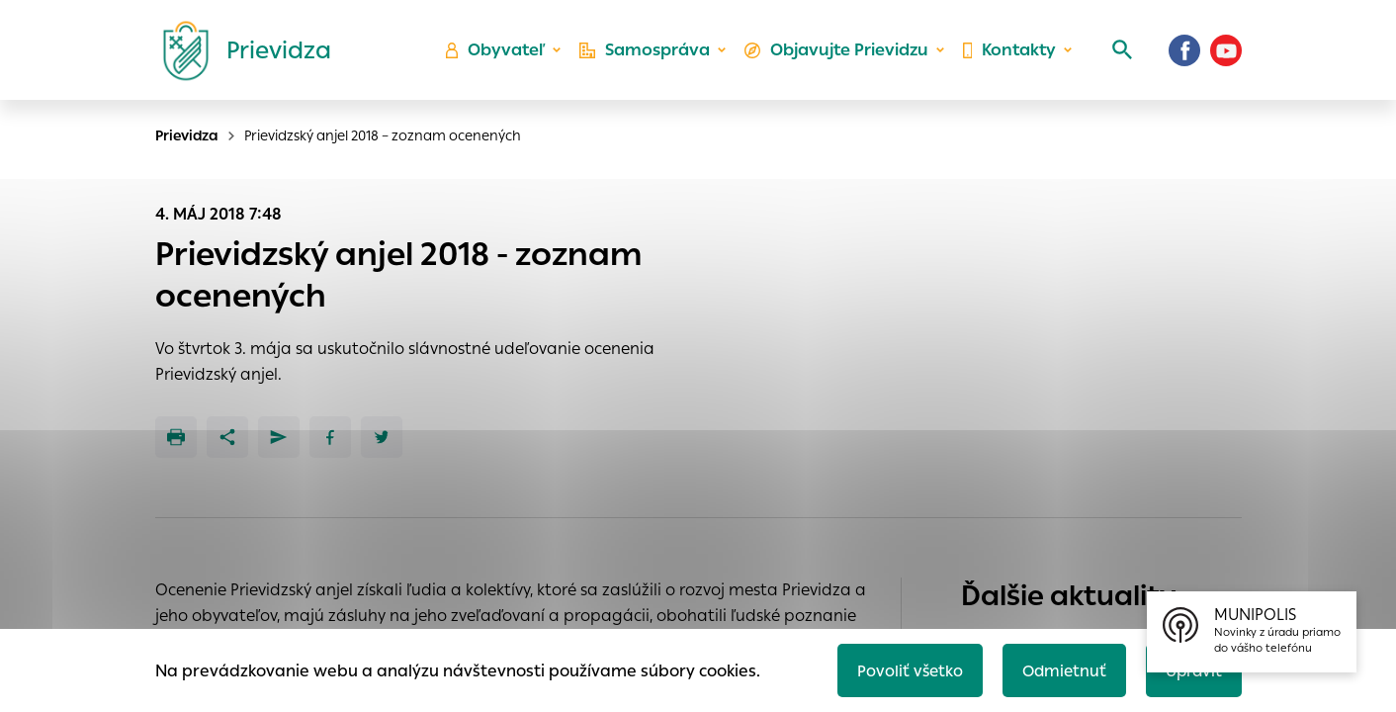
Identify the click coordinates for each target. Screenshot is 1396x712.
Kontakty (1008, 54)
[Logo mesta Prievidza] (239, 54)
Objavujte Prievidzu (837, 54)
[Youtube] (1226, 54)
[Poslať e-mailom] (279, 437)
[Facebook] (1184, 54)
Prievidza (186, 135)
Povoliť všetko (902, 669)
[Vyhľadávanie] (1119, 54)
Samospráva (649, 54)
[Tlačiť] (176, 437)
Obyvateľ (501, 54)
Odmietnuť (1058, 669)
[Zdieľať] (227, 437)
